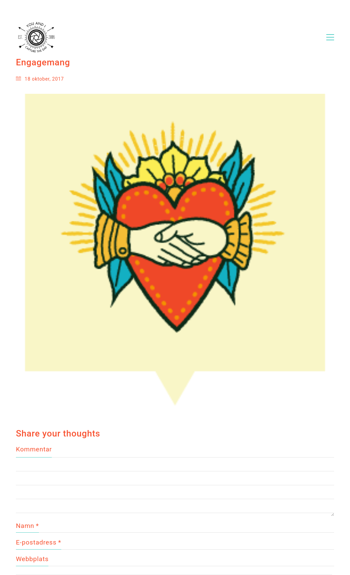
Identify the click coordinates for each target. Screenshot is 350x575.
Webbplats (32, 559)
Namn (27, 526)
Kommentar (34, 449)
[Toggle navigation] (330, 37)
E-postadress (38, 542)
